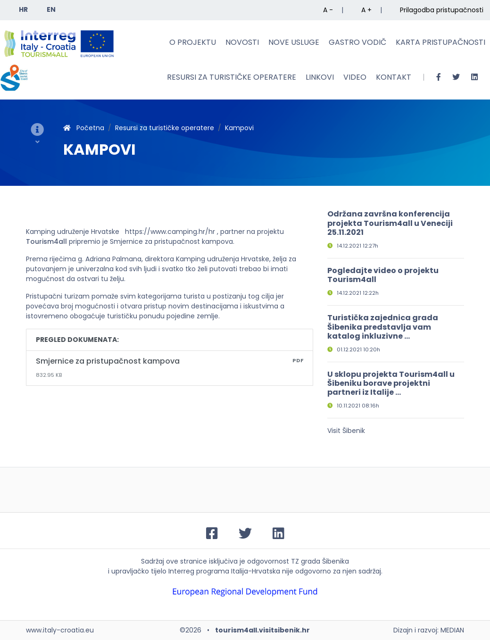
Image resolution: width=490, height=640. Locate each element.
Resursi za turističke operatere (231, 77)
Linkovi (320, 77)
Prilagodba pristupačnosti (441, 10)
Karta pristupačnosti (440, 42)
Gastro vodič (357, 42)
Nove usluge (293, 42)
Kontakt (393, 77)
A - (328, 10)
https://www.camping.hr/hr (170, 231)
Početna (83, 128)
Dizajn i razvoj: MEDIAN (428, 630)
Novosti (242, 42)
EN (51, 9)
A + (366, 10)
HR (23, 9)
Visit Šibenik (346, 430)
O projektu (192, 42)
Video (354, 77)
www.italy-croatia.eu (60, 630)
